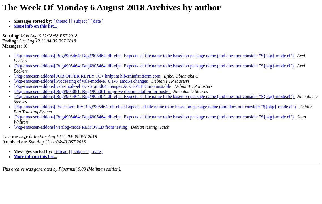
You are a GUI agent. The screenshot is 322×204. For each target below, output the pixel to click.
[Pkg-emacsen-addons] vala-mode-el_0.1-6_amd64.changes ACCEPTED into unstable (93, 86)
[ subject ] (80, 21)
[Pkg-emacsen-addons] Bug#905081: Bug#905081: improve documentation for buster (92, 91)
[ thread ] (62, 21)
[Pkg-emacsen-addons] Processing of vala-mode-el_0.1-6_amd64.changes (81, 81)
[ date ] (97, 21)
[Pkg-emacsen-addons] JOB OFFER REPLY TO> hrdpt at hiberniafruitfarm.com (87, 76)
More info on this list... (35, 26)
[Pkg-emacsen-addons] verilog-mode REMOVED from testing (71, 127)
